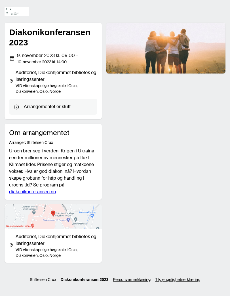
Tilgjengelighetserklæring (177, 279)
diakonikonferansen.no (32, 192)
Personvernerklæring (132, 279)
